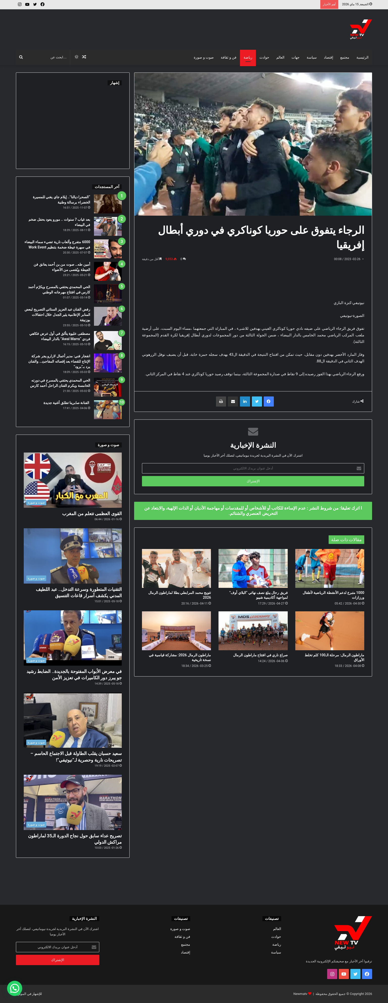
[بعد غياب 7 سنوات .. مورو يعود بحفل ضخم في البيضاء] (108, 226)
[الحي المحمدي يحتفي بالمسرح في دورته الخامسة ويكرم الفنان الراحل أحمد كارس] (108, 387)
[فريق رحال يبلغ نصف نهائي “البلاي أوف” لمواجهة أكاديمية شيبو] (253, 568)
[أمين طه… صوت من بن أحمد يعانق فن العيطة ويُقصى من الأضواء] (108, 271)
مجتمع (344, 57)
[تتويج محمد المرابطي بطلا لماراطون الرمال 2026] (176, 568)
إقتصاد (328, 57)
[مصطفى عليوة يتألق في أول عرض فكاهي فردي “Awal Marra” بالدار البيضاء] (108, 340)
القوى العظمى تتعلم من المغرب (92, 513)
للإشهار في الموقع (29, 994)
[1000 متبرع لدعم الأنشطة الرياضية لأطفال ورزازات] (329, 568)
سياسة (312, 57)
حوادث (264, 57)
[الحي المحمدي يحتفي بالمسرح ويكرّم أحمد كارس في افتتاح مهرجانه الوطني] (108, 293)
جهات (296, 57)
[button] (14, 988)
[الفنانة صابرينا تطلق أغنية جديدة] (108, 409)
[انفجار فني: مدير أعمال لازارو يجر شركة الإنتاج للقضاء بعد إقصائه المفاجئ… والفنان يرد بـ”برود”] (108, 363)
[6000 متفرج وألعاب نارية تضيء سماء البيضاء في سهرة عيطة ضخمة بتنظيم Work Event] (108, 248)
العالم (280, 57)
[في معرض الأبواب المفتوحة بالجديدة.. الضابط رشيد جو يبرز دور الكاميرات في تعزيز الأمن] (73, 638)
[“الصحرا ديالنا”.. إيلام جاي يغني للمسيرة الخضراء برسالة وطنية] (108, 203)
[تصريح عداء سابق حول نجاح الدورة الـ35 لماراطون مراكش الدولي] (73, 802)
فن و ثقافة (228, 57)
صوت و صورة (204, 57)
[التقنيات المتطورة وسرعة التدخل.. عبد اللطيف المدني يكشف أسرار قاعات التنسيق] (73, 556)
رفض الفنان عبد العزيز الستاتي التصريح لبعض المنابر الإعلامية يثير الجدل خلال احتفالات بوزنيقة (57, 314)
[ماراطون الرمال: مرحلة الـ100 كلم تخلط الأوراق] (329, 630)
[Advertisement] (133, 25)
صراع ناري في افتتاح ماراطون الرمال (260, 655)
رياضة (248, 57)
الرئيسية (362, 57)
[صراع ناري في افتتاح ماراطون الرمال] (253, 630)
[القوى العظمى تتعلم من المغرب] (73, 480)
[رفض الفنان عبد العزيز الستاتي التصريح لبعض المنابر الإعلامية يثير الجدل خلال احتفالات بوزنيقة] (108, 316)
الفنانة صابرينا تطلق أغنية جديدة (66, 403)
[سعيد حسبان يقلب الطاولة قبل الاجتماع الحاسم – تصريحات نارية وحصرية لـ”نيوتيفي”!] (73, 720)
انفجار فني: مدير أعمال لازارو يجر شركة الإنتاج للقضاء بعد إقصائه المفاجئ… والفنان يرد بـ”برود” (59, 361)
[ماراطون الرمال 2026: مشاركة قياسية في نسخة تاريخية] (176, 630)
